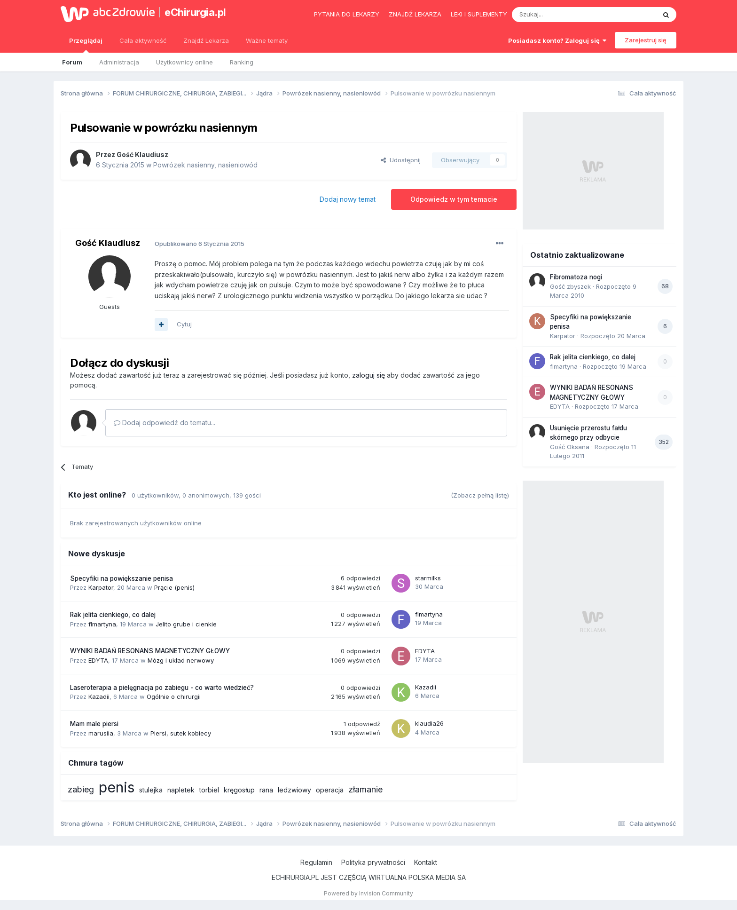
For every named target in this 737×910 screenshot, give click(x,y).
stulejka (151, 790)
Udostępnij (401, 160)
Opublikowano (199, 243)
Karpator (100, 587)
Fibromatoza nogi (576, 277)
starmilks (428, 578)
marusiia (100, 733)
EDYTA (98, 660)
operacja (330, 790)
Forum (72, 62)
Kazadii (99, 696)
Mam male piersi (94, 724)
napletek (181, 790)
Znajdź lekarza (415, 14)
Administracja (119, 62)
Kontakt (425, 862)
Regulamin (316, 862)
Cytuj (184, 324)
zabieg (81, 789)
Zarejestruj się (645, 40)
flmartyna (102, 624)
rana (266, 790)
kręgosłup (239, 790)
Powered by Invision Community (368, 893)
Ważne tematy (267, 40)
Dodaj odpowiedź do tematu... (164, 423)
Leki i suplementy (479, 14)
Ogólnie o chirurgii (174, 696)
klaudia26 (429, 723)
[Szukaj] (560, 14)
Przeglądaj (85, 45)
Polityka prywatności (373, 862)
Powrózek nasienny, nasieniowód (205, 165)
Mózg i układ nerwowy (181, 660)
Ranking (241, 62)
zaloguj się (368, 375)
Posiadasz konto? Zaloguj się (557, 40)
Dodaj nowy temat (348, 199)
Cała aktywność (142, 40)
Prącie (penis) (174, 587)
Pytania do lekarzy (346, 14)
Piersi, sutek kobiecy (180, 733)
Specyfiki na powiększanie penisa (121, 578)
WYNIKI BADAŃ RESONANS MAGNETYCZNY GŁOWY (150, 651)
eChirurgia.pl (195, 12)
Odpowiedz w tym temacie (453, 199)
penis (116, 787)
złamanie (365, 789)
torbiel (209, 790)
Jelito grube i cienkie (186, 624)
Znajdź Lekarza (206, 40)
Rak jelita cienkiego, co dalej (113, 614)
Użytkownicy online (184, 62)
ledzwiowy (294, 790)
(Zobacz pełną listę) (480, 495)
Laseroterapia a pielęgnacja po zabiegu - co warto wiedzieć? (162, 687)
